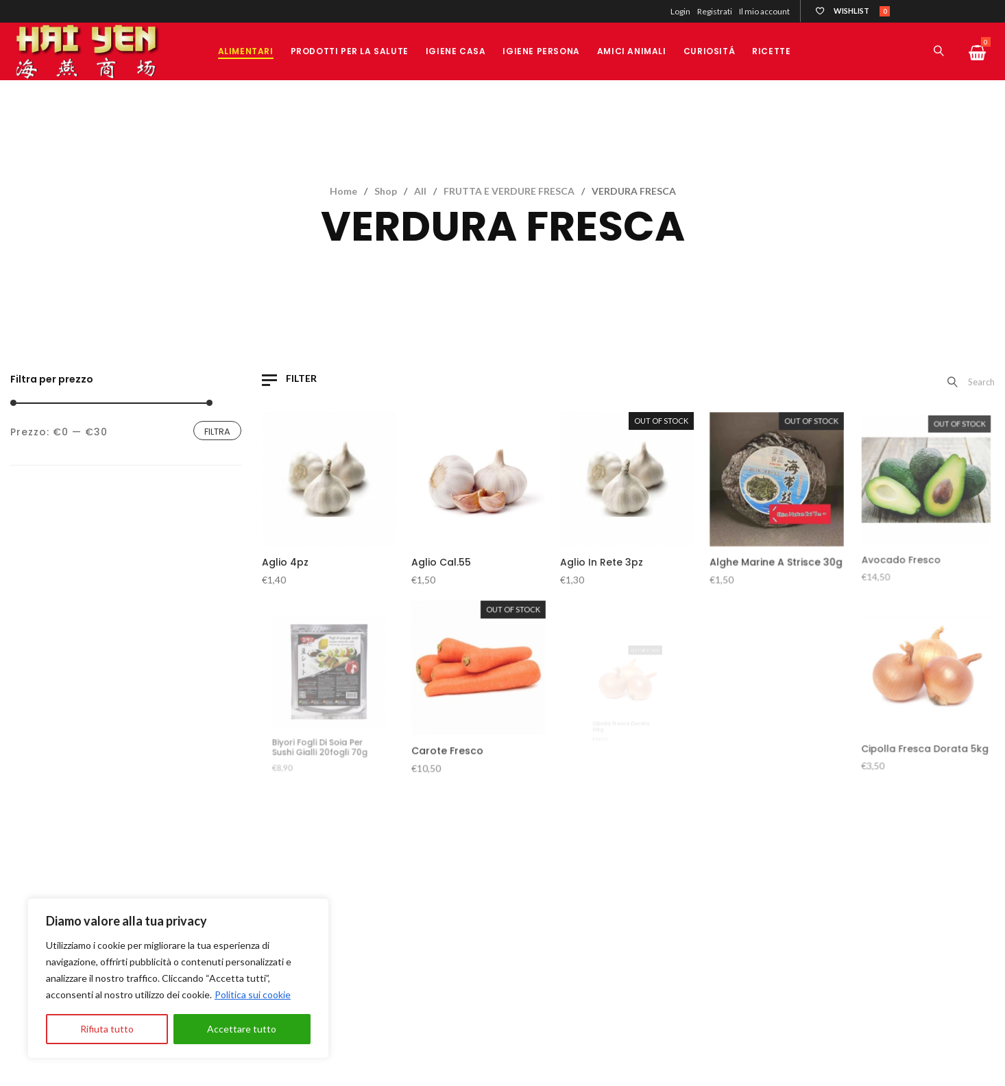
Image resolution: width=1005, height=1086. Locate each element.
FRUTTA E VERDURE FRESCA (509, 191)
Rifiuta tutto (107, 1029)
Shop (385, 191)
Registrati (714, 11)
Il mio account (764, 11)
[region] (178, 978)
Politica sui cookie (253, 994)
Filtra (217, 431)
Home (343, 191)
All (420, 191)
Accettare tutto (241, 1029)
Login (680, 11)
